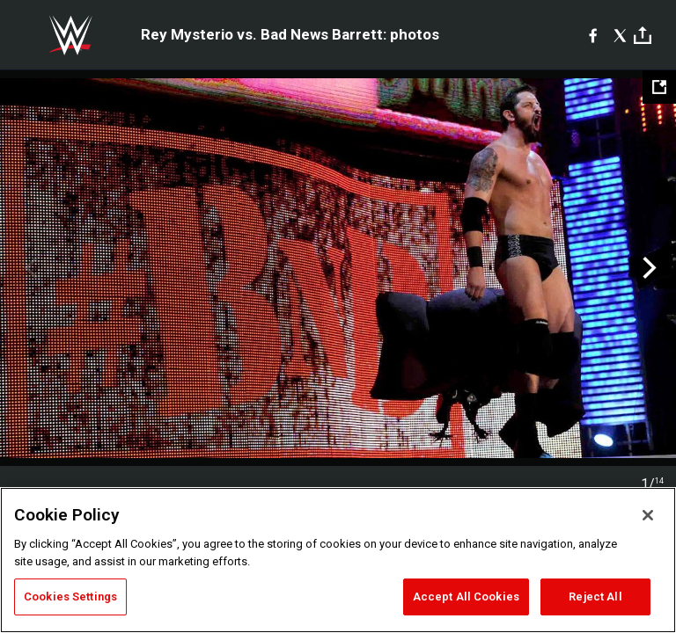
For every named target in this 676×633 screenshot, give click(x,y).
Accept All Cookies (466, 596)
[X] (620, 35)
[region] (338, 560)
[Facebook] (592, 35)
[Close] (647, 515)
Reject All (595, 596)
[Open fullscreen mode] (659, 87)
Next (647, 268)
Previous (28, 268)
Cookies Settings (70, 596)
